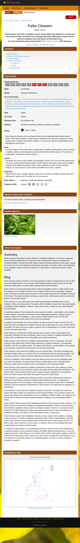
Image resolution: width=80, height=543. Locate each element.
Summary (15, 63)
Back (71, 17)
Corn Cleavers (55, 99)
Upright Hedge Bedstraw (64, 106)
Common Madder (42, 99)
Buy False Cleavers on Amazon (15, 203)
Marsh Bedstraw (34, 104)
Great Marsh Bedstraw (31, 102)
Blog (14, 65)
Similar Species (13, 59)
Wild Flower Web (11, 3)
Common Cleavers (28, 99)
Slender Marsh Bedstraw (22, 106)
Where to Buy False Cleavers (18, 56)
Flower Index (43, 8)
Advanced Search (30, 8)
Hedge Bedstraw (59, 102)
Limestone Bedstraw (20, 104)
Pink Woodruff (61, 104)
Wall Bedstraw (10, 108)
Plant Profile (12, 54)
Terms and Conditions (40, 525)
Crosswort (64, 99)
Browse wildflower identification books (40, 44)
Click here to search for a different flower (18, 20)
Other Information (14, 61)
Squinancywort (37, 106)
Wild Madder (21, 108)
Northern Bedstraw (48, 104)
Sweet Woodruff (49, 106)
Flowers (17, 12)
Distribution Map (14, 68)
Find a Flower (16, 8)
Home (7, 8)
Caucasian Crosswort (13, 99)
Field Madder (18, 102)
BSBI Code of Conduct (50, 41)
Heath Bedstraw (46, 102)
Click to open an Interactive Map (40, 508)
